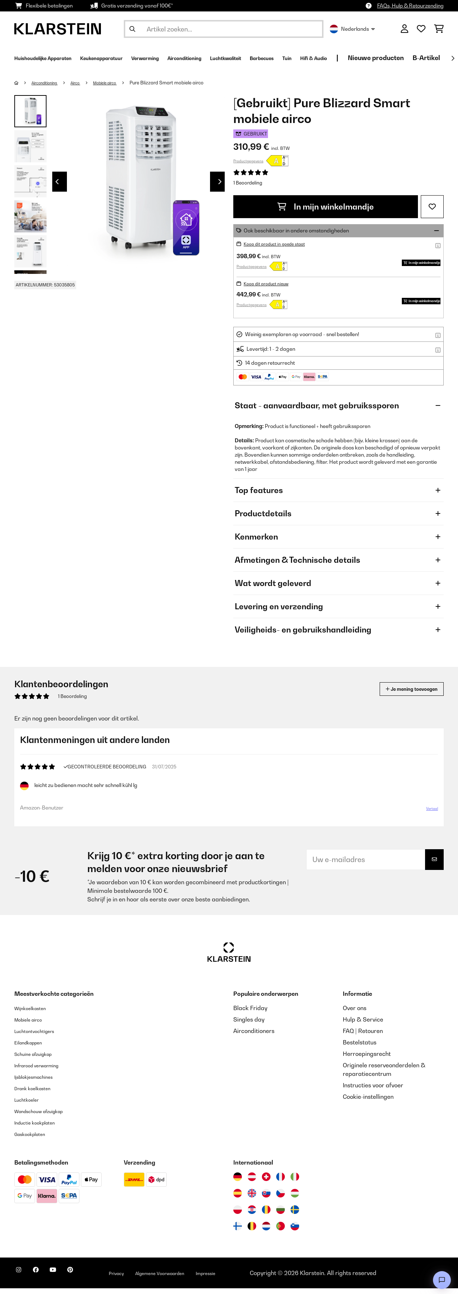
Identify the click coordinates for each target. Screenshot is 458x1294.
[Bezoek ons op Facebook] (44, 1279)
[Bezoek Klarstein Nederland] (266, 1231)
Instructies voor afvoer (373, 1090)
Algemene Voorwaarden (196, 1278)
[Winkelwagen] (439, 29)
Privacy (142, 1278)
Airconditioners (253, 1036)
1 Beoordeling (247, 183)
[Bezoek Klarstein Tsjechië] (280, 1199)
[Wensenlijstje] (421, 29)
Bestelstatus (359, 1048)
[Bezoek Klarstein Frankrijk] (280, 1182)
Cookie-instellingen (368, 1102)
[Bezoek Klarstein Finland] (237, 1231)
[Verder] (452, 58)
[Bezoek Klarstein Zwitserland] (266, 1182)
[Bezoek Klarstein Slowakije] (266, 1199)
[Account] (404, 29)
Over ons (354, 1013)
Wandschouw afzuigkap (46, 1116)
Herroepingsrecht (367, 1059)
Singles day (248, 1025)
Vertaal (428, 811)
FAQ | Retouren (363, 1036)
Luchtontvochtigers (40, 1036)
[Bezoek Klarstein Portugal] (280, 1231)
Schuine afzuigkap (39, 1059)
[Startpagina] (23, 82)
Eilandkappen (33, 1048)
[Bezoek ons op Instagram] (21, 1279)
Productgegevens (248, 161)
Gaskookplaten (34, 1139)
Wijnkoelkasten (34, 1013)
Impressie (253, 1278)
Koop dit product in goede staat (281, 244)
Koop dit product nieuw (271, 283)
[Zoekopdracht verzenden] (132, 29)
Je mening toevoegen (401, 689)
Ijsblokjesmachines (39, 1082)
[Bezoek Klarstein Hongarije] (295, 1199)
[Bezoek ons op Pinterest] (90, 1279)
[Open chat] (442, 1280)
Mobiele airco (121, 82)
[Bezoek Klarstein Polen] (237, 1215)
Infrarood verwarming (44, 1070)
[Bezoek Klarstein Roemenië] (266, 1215)
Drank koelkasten (38, 1093)
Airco (86, 82)
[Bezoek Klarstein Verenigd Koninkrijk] (252, 1199)
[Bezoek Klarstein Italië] (295, 1182)
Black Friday (250, 1013)
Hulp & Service (363, 1025)
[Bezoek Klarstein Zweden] (295, 1215)
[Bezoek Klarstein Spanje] (237, 1199)
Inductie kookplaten (40, 1128)
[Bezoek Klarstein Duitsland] (237, 1182)
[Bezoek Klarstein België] (252, 1231)
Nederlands (352, 29)
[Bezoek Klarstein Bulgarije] (280, 1215)
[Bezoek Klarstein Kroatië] (252, 1215)
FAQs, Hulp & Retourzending (410, 6)
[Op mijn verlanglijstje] (432, 206)
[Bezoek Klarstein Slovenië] (295, 1231)
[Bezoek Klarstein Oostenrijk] (252, 1182)
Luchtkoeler (30, 1105)
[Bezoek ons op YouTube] (67, 1279)
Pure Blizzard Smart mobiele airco (186, 82)
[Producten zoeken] (223, 29)
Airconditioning (50, 82)
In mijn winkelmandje (325, 206)
